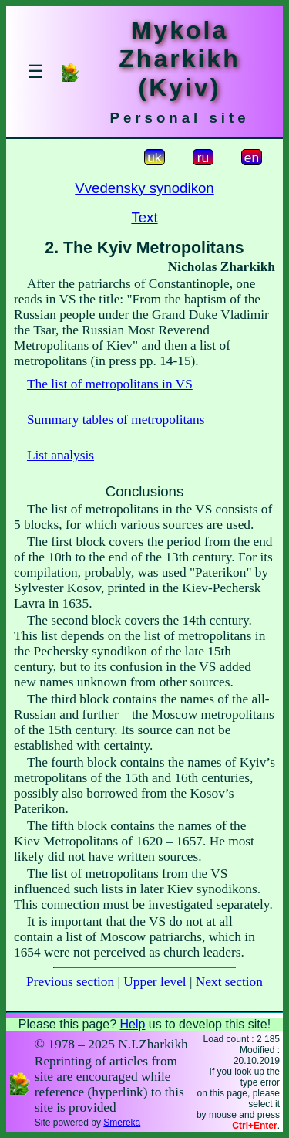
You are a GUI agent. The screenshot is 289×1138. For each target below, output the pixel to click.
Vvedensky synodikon (144, 188)
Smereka (121, 1122)
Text (144, 217)
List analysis (60, 455)
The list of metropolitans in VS (110, 384)
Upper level (154, 981)
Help (132, 1024)
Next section (229, 981)
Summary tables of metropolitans (116, 419)
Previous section (70, 981)
